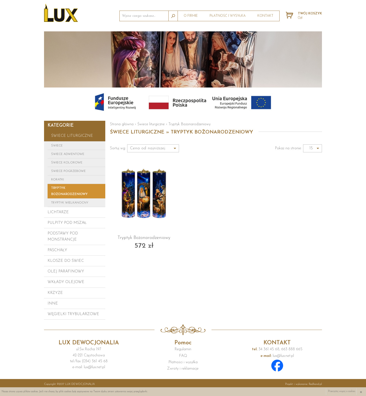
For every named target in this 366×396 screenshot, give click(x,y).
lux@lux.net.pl (277, 356)
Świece (57, 145)
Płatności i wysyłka (183, 362)
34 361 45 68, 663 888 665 (277, 349)
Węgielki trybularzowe (73, 314)
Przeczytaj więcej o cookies (341, 391)
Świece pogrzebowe (68, 171)
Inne (53, 303)
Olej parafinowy (66, 271)
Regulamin (183, 349)
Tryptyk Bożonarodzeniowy (69, 191)
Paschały (57, 250)
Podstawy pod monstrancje (63, 236)
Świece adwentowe (67, 154)
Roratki (57, 179)
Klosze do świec (66, 261)
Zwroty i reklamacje (183, 369)
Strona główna (122, 124)
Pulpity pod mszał (67, 223)
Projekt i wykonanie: (303, 384)
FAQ (183, 356)
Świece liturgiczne (72, 136)
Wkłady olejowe (66, 282)
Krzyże (55, 293)
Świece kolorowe (66, 162)
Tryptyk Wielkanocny (69, 202)
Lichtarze (58, 212)
